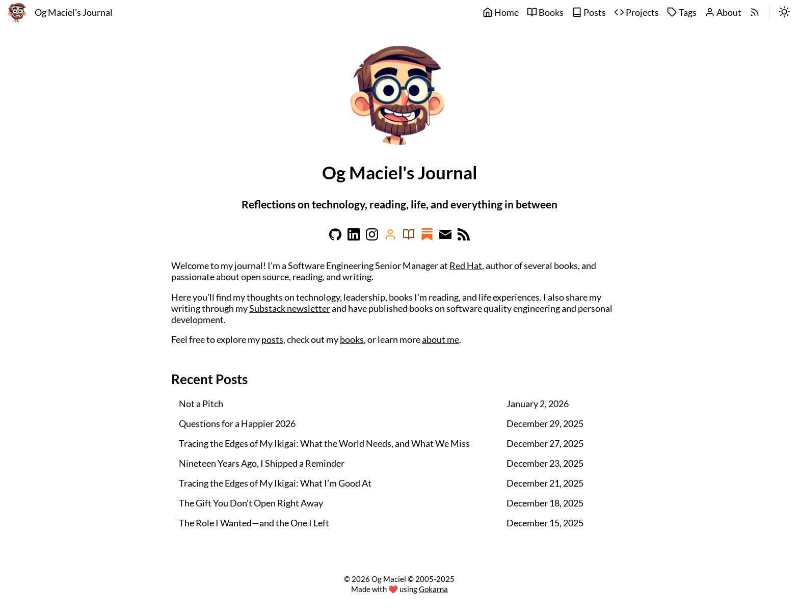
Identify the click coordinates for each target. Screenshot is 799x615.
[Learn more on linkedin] (354, 237)
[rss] (755, 12)
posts (272, 339)
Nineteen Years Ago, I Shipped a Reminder (261, 463)
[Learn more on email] (445, 237)
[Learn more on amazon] (390, 237)
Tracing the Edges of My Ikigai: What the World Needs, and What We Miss (324, 443)
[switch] (784, 12)
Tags (682, 12)
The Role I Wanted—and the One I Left (254, 523)
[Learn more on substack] (427, 237)
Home (501, 12)
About (723, 12)
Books (545, 12)
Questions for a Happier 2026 (237, 423)
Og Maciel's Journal (74, 12)
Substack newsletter (289, 308)
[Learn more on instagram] (372, 237)
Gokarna (433, 589)
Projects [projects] (636, 12)
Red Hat (465, 265)
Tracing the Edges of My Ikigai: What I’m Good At (275, 483)
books (352, 339)
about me (440, 339)
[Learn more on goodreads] (409, 237)
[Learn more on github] (335, 237)
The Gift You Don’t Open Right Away (251, 503)
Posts (589, 12)
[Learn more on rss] (464, 237)
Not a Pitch (201, 403)
